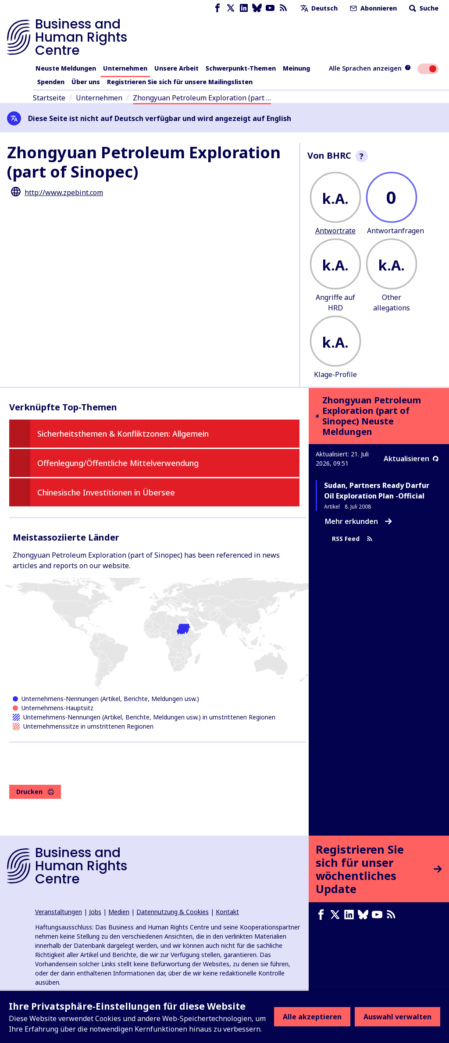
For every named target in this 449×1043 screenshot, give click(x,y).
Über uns (85, 82)
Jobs (95, 912)
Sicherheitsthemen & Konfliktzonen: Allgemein (123, 433)
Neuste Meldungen (66, 68)
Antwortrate (335, 230)
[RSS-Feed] (283, 8)
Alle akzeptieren (312, 1017)
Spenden (50, 82)
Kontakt (227, 912)
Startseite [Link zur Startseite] (49, 98)
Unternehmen (125, 68)
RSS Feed (352, 539)
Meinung (296, 68)
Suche (422, 8)
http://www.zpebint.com (64, 192)
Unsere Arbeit (176, 68)
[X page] (230, 8)
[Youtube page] (270, 8)
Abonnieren (372, 8)
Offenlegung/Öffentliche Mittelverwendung (118, 463)
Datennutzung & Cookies (172, 912)
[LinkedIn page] (244, 8)
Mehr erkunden (358, 521)
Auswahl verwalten (397, 1017)
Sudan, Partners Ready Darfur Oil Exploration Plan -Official (376, 491)
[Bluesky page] (257, 8)
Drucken (35, 791)
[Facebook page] (217, 8)
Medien (118, 912)
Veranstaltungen (58, 912)
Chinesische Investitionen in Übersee (106, 492)
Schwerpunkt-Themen (241, 68)
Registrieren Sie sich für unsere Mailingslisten (180, 82)
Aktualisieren (411, 458)
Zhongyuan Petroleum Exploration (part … (202, 98)
